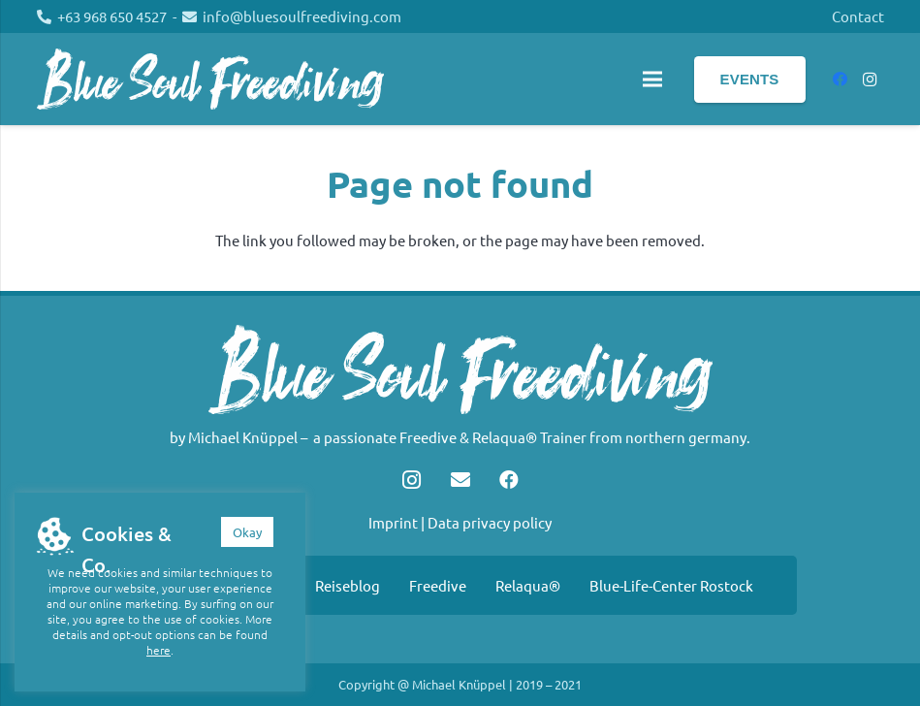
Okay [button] (247, 532)
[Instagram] (869, 79)
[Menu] (652, 79)
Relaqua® (527, 585)
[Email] (460, 480)
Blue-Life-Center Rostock (671, 585)
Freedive (437, 585)
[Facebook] (840, 79)
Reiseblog (347, 585)
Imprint (393, 522)
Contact (858, 16)
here (158, 650)
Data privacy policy (490, 522)
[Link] (210, 79)
